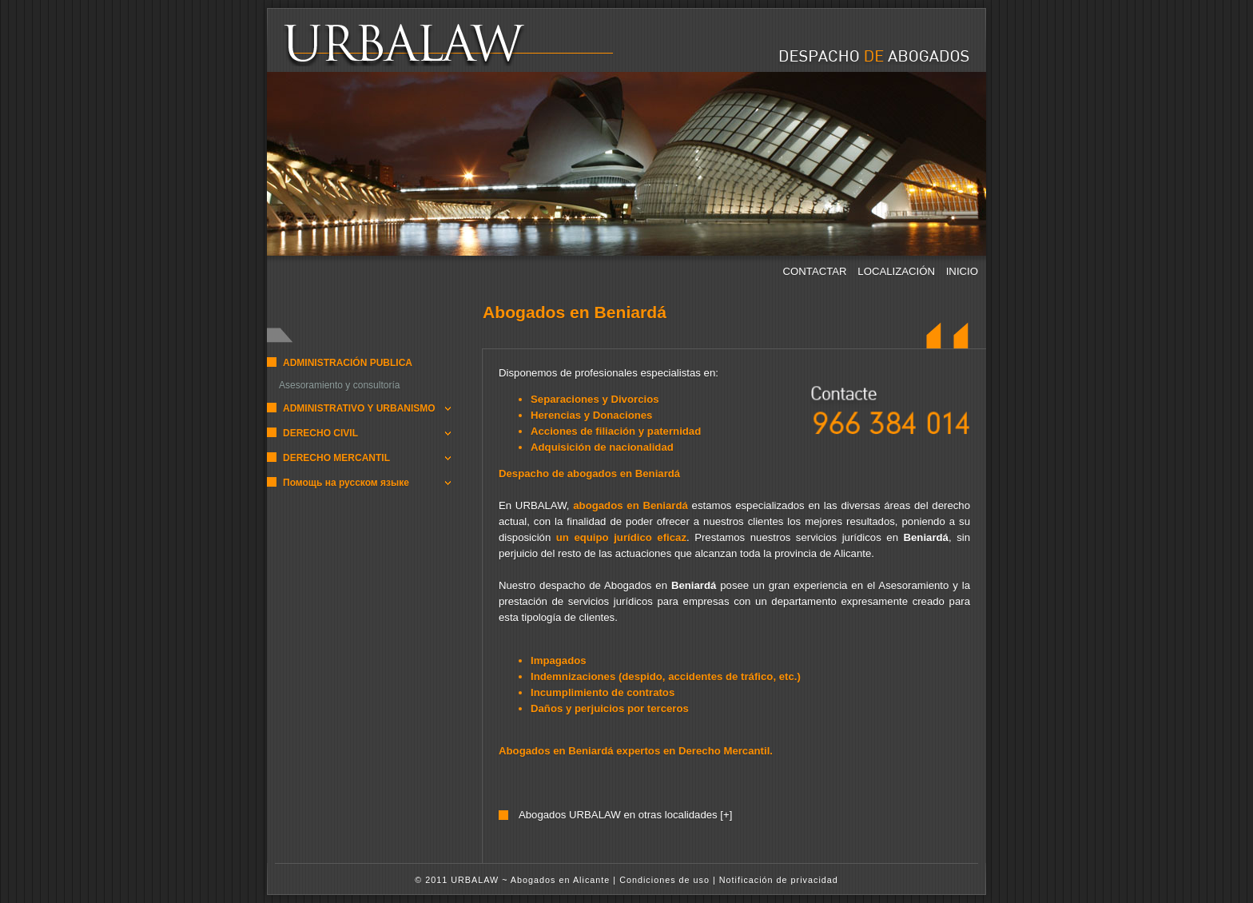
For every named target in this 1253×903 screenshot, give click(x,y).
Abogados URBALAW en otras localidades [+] (625, 815)
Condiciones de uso (664, 880)
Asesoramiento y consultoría (339, 385)
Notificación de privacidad (778, 880)
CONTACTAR (816, 271)
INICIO (962, 271)
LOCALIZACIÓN (897, 271)
